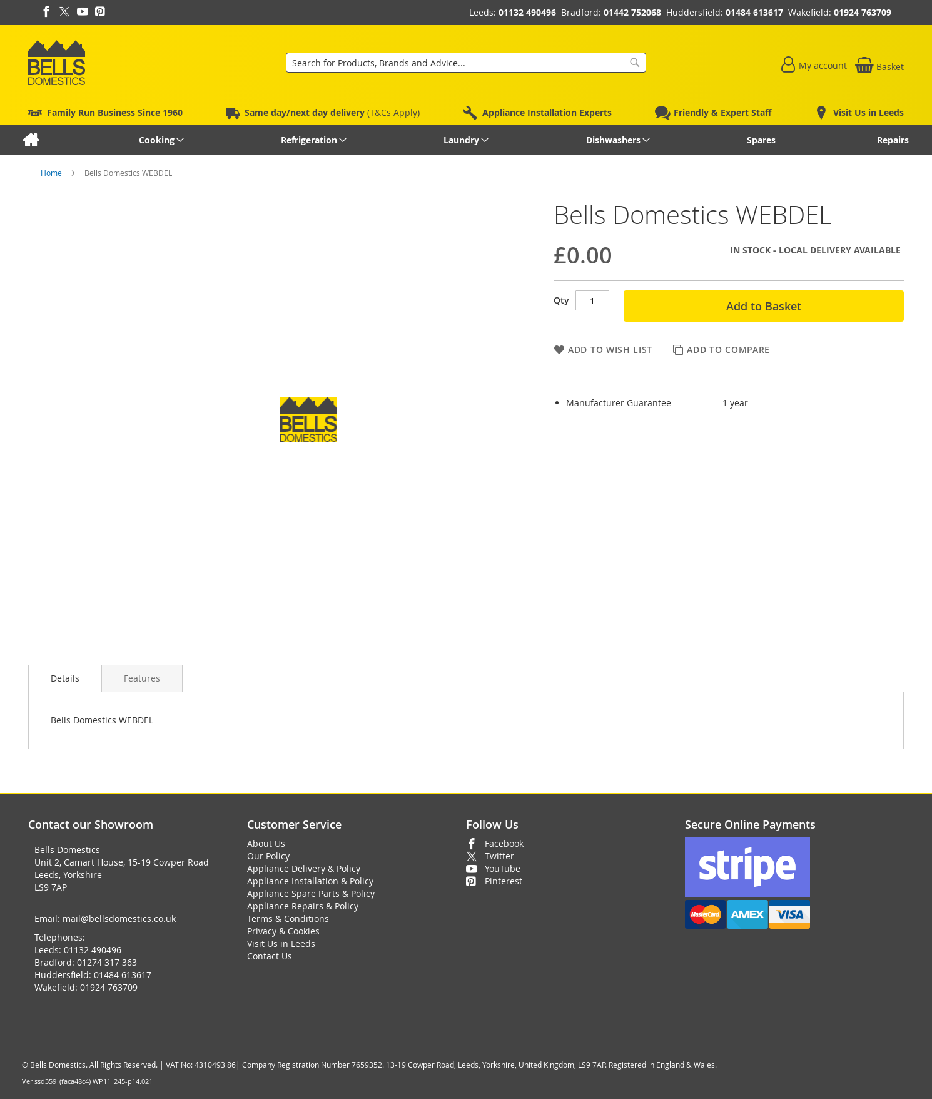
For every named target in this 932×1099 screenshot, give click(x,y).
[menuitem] (30, 140)
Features (142, 678)
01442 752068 (632, 12)
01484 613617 (754, 12)
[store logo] (56, 62)
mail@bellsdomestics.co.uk (119, 918)
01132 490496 (527, 12)
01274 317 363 (107, 962)
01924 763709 (862, 12)
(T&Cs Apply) (332, 112)
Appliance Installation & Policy (310, 881)
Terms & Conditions (288, 918)
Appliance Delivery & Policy (303, 868)
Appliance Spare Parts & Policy (311, 893)
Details (65, 678)
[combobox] (466, 63)
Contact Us (269, 956)
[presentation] (65, 678)
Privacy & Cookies (283, 931)
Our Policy (268, 856)
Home (52, 173)
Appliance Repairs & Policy (302, 906)
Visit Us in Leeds (281, 943)
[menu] (466, 140)
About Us (266, 843)
